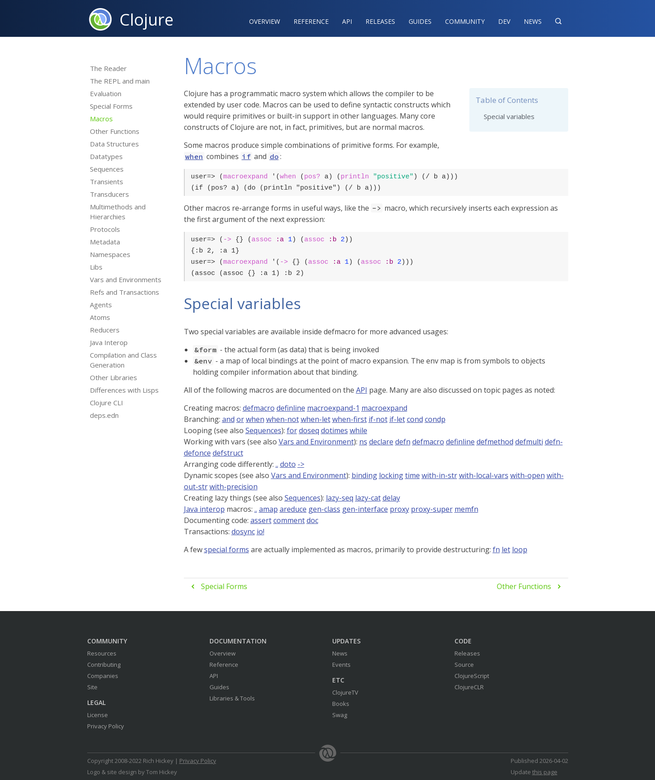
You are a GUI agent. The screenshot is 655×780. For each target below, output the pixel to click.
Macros (101, 118)
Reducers (105, 329)
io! (260, 531)
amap (268, 509)
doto (288, 464)
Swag (339, 715)
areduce (293, 509)
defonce (197, 453)
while (358, 430)
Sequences (107, 168)
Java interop (204, 509)
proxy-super (432, 509)
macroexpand (384, 408)
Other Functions (114, 131)
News (533, 21)
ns (363, 442)
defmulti (529, 442)
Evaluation (105, 93)
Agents (101, 304)
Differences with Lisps (124, 390)
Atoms (100, 317)
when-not (282, 419)
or (240, 419)
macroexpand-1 (333, 408)
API (347, 21)
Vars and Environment (316, 442)
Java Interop (109, 342)
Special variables (509, 116)
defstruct (228, 453)
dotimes (334, 430)
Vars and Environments (125, 279)
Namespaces (110, 254)
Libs (96, 266)
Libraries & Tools (232, 698)
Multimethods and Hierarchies (118, 211)
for (292, 430)
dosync (243, 531)
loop (519, 549)
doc (312, 520)
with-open (527, 475)
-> (301, 464)
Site (92, 687)
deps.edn (104, 415)
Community (465, 21)
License (97, 715)
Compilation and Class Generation (123, 359)
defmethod (495, 442)
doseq (309, 430)
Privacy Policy (105, 726)
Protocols (105, 229)
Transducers (109, 194)
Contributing (103, 664)
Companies (102, 676)
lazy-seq (339, 498)
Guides (420, 21)
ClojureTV (345, 692)
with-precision (233, 487)
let (506, 549)
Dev (504, 21)
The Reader (108, 68)
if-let (397, 419)
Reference (223, 664)
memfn (466, 509)
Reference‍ (311, 21)
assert (261, 520)
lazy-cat (368, 498)
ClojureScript (471, 676)
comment (289, 520)
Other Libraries (113, 377)
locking (391, 475)
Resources (101, 653)
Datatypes (106, 156)
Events (341, 664)
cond (415, 419)
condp (435, 419)
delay (391, 498)
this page (544, 772)
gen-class (324, 509)
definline (290, 408)
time (412, 475)
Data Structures (114, 143)
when (255, 419)
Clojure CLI (106, 402)
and (228, 419)
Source (464, 664)
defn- (554, 442)
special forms (226, 549)
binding (364, 475)
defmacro (259, 408)
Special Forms (111, 106)
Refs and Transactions (124, 292)
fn (496, 549)
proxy (399, 509)
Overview (264, 21)
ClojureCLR (469, 687)
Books (340, 704)
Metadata (105, 241)
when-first (349, 419)
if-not (378, 419)
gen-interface (365, 509)
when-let (315, 419)
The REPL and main (120, 80)
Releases (380, 21)
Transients (106, 181)
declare (381, 442)
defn (402, 442)
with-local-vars (483, 475)
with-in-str (439, 475)
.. (277, 464)
